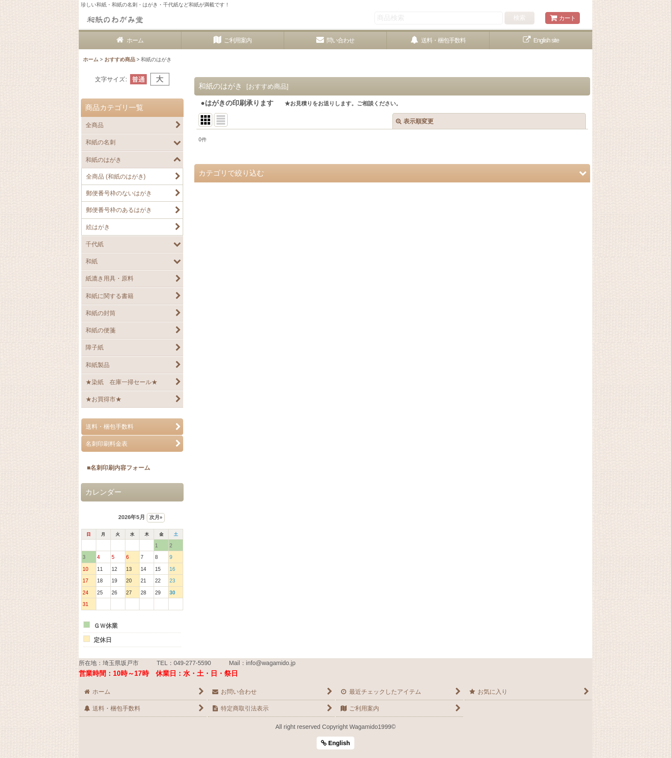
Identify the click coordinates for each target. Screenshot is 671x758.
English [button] (335, 743)
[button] (392, 173)
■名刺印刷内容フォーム (115, 467)
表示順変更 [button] (414, 121)
